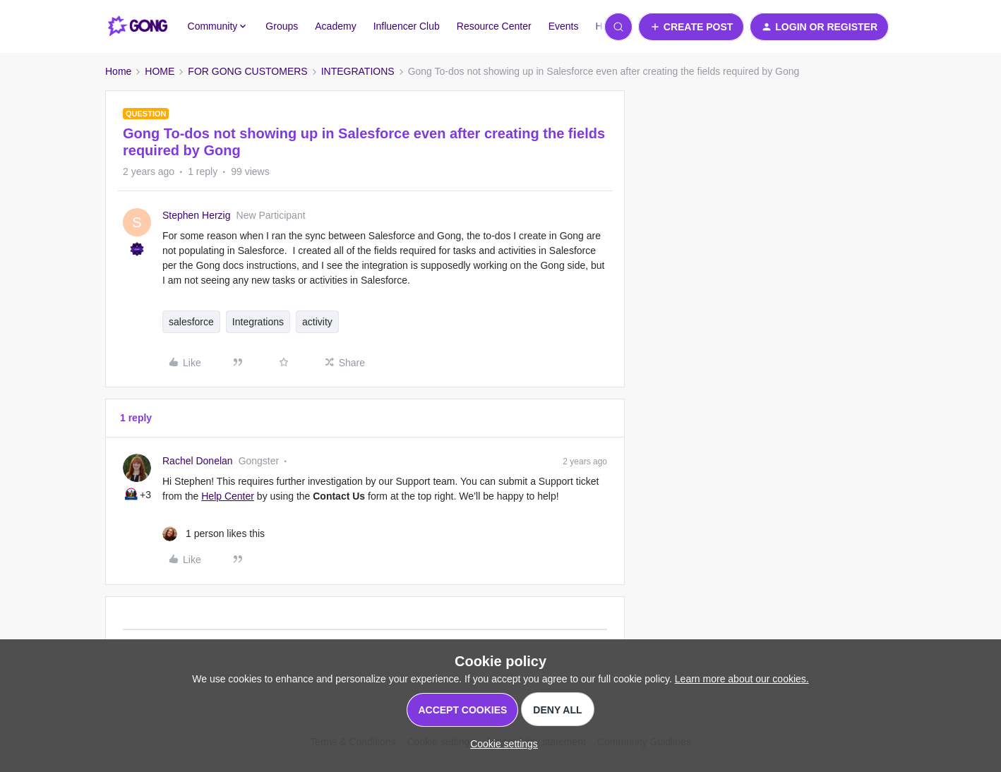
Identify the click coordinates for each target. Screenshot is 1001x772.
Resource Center (494, 26)
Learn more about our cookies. (742, 678)
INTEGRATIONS (358, 71)
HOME (159, 71)
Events (564, 26)
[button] (691, 27)
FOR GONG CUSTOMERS (247, 71)
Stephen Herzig (196, 215)
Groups (281, 26)
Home (118, 71)
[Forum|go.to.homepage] (138, 27)
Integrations (258, 321)
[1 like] (213, 533)
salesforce (191, 321)
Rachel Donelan (197, 460)
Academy (335, 26)
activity (317, 321)
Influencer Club (406, 26)
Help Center (227, 496)
